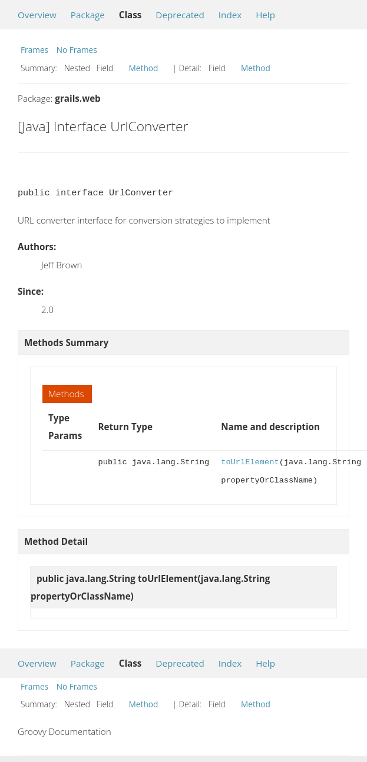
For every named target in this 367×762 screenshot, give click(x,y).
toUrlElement (250, 462)
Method (143, 68)
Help (265, 15)
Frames (34, 49)
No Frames (77, 49)
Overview (37, 15)
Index (230, 15)
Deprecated (180, 15)
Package (88, 15)
